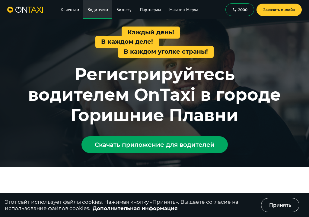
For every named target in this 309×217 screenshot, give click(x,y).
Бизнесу (124, 9)
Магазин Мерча (183, 9)
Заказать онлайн (279, 10)
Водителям (98, 9)
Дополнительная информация (135, 208)
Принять (280, 205)
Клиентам (70, 9)
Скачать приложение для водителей (155, 144)
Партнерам (150, 9)
